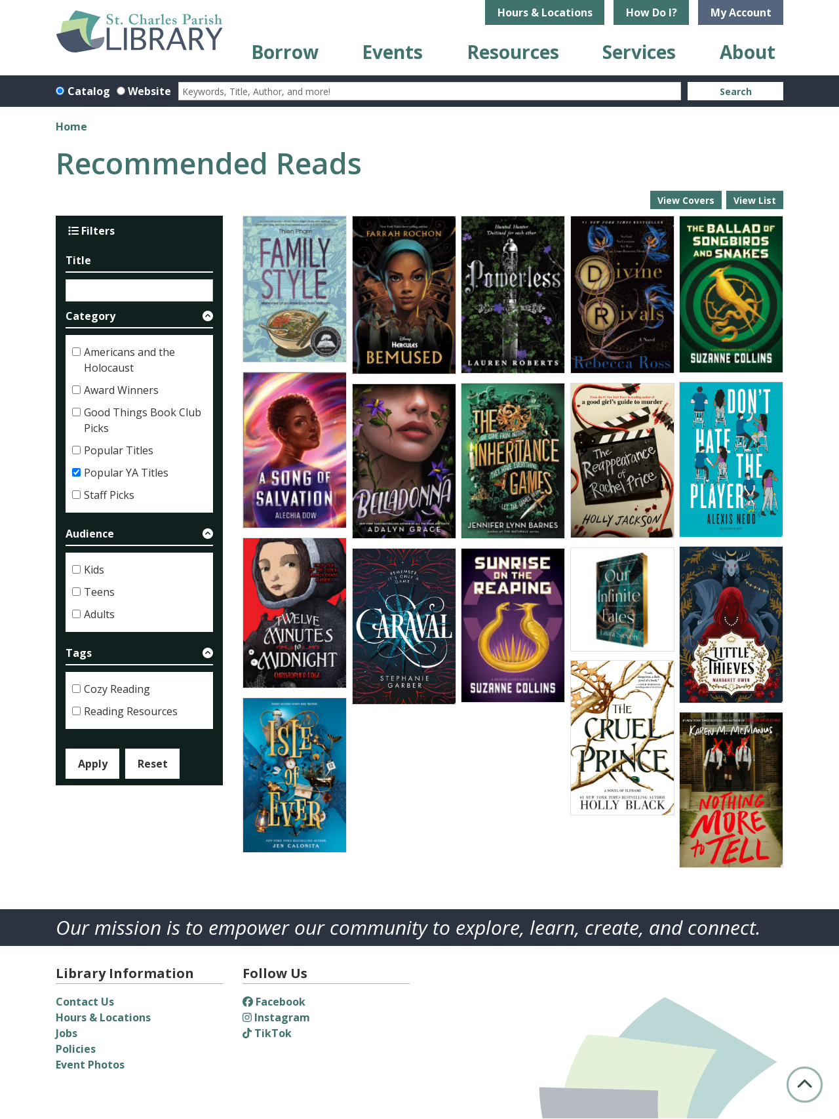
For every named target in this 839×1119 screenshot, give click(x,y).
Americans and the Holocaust (129, 360)
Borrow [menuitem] (285, 51)
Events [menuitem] (392, 51)
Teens (99, 592)
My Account (741, 12)
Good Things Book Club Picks (142, 420)
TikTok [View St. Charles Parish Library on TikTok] (267, 1033)
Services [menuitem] (639, 51)
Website (149, 91)
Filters (91, 231)
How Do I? (651, 12)
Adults (99, 614)
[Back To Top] (805, 1085)
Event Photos (90, 1064)
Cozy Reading (117, 689)
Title (78, 260)
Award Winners (121, 390)
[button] (139, 318)
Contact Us (85, 1001)
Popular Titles (118, 450)
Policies (76, 1049)
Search (736, 91)
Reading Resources (131, 711)
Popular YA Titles (126, 472)
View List (754, 200)
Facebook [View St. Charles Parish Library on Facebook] (274, 1001)
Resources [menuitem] (513, 51)
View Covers (685, 200)
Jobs (66, 1033)
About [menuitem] (747, 51)
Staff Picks (109, 495)
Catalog (89, 91)
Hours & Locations (545, 12)
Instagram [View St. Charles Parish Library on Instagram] (276, 1017)
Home (71, 126)
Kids (94, 569)
